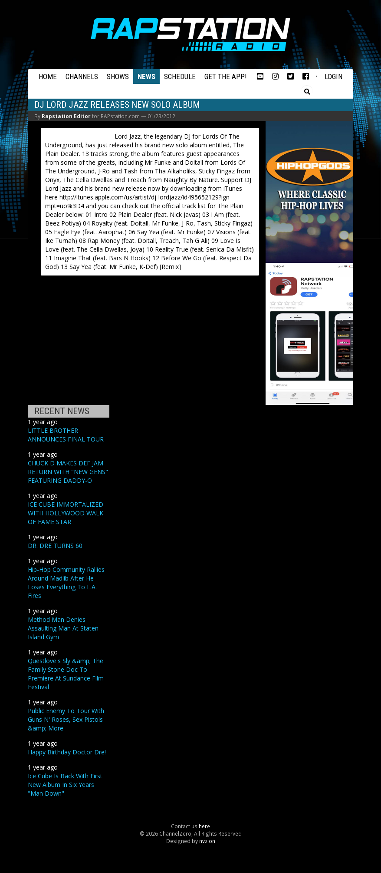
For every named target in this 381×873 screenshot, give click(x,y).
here (204, 826)
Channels (82, 76)
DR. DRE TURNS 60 (55, 545)
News (146, 76)
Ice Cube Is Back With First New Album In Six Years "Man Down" (65, 784)
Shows (118, 76)
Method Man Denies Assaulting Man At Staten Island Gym (63, 628)
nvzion (207, 840)
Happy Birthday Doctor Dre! (67, 752)
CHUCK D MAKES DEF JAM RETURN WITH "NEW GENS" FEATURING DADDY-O (68, 472)
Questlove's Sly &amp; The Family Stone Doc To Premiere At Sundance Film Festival (66, 674)
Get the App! (225, 76)
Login (333, 76)
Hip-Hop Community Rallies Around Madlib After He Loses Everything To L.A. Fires (66, 582)
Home (48, 76)
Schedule (180, 76)
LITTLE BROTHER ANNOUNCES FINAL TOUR (66, 434)
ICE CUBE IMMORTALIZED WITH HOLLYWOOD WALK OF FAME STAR (65, 513)
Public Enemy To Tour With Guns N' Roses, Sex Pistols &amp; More (66, 719)
